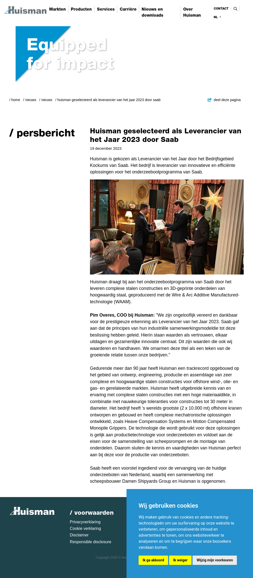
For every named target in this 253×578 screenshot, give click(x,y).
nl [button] (216, 17)
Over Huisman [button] (192, 12)
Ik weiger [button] (180, 560)
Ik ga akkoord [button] (153, 560)
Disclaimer (79, 535)
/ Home (14, 100)
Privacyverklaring (85, 522)
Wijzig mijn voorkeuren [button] (215, 560)
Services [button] (106, 9)
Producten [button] (81, 9)
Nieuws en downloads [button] (152, 12)
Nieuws (30, 100)
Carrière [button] (128, 9)
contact (221, 8)
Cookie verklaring (85, 528)
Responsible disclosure (90, 542)
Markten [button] (57, 9)
